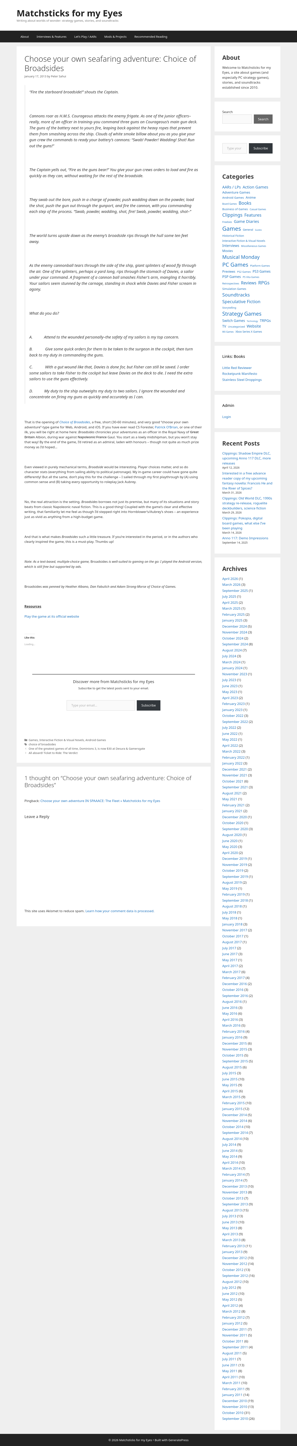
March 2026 (231, 584)
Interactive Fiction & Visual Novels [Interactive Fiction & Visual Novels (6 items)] (243, 241)
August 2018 (232, 906)
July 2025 (229, 596)
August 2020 (232, 834)
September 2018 (235, 900)
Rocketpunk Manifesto (239, 373)
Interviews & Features (52, 36)
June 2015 (230, 1079)
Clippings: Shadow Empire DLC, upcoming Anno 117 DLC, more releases (246, 458)
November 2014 (234, 1120)
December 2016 (234, 984)
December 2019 (234, 858)
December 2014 (234, 1115)
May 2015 (229, 1085)
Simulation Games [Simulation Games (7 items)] (234, 289)
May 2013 (229, 1228)
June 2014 (230, 1150)
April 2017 (230, 966)
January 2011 (232, 1394)
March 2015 (231, 1097)
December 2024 (234, 626)
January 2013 (232, 1252)
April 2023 (230, 698)
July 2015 (229, 1073)
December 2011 (234, 1329)
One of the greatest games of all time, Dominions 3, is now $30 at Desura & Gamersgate (87, 748)
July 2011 (229, 1359)
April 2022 (230, 745)
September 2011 (235, 1347)
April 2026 (230, 578)
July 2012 (229, 1287)
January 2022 (232, 763)
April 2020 (230, 852)
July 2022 (229, 727)
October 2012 (232, 1269)
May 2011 (229, 1371)
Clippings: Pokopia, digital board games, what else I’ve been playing (244, 523)
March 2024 (231, 662)
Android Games (95, 740)
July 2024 (229, 656)
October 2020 (232, 823)
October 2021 (232, 781)
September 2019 (235, 876)
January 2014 (232, 1180)
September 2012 (235, 1275)
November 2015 (234, 1049)
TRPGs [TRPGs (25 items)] (265, 320)
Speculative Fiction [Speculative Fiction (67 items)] (241, 301)
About (25, 36)
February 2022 (233, 757)
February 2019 (233, 894)
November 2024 (234, 632)
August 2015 (232, 1067)
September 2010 (235, 1418)
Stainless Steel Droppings (242, 379)
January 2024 (232, 668)
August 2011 (232, 1353)
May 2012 (229, 1299)
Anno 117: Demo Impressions (245, 538)
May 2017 (229, 960)
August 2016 (232, 1001)
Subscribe (148, 705)
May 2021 (229, 799)
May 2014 (229, 1156)
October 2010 (232, 1412)
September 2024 (235, 644)
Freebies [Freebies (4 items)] (227, 222)
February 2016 (233, 1031)
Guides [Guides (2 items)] (258, 230)
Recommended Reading (150, 36)
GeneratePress (178, 1440)
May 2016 (229, 1013)
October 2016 (232, 989)
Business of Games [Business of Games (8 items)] (235, 209)
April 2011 (230, 1377)
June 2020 (230, 841)
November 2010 (234, 1406)
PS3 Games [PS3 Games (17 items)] (262, 271)
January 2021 (232, 811)
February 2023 (233, 703)
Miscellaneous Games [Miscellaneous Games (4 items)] (253, 246)
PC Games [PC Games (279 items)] (235, 264)
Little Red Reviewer (237, 367)
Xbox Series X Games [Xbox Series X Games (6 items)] (248, 331)
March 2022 (231, 751)
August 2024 (232, 650)
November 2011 (234, 1335)
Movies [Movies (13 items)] (227, 250)
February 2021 (233, 805)
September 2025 (235, 590)
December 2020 (234, 817)
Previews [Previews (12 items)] (228, 271)
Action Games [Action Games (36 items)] (255, 187)
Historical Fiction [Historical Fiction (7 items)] (233, 236)
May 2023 (229, 692)
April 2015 (230, 1091)
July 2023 (229, 680)
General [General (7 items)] (248, 229)
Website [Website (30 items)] (254, 326)
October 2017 (232, 936)
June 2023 (230, 686)
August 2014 (232, 1138)
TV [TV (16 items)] (224, 326)
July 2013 (229, 1216)
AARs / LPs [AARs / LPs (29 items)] (231, 187)
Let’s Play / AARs (85, 36)
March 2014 (231, 1168)
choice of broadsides (42, 744)
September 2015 (235, 1061)
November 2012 (234, 1263)
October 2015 (232, 1055)
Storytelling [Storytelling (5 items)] (229, 307)
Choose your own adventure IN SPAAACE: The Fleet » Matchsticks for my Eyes (100, 800)
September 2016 (235, 995)
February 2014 (233, 1174)
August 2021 (232, 793)
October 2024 (232, 638)
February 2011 (233, 1389)
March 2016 (231, 1025)
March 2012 (231, 1311)
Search (227, 112)
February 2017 (233, 977)
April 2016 (230, 1019)
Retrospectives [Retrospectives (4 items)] (230, 283)
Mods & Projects (115, 36)
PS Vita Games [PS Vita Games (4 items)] (251, 277)
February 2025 (233, 614)
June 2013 (230, 1222)
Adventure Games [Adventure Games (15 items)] (236, 192)
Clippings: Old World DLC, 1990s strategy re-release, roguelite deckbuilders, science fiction (247, 503)
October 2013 (232, 1198)
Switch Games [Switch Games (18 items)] (233, 320)
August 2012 (232, 1281)
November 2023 (234, 674)
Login (226, 416)
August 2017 (232, 942)
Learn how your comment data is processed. (119, 911)
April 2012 (230, 1305)
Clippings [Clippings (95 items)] (232, 215)
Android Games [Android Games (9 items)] (233, 197)
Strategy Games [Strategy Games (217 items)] (242, 313)
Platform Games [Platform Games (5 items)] (260, 265)
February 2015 (233, 1103)
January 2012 (232, 1323)
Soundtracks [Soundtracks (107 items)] (236, 294)
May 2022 (229, 739)
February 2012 (233, 1317)
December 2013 (234, 1186)
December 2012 (234, 1258)
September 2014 (235, 1132)
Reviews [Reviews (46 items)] (248, 283)
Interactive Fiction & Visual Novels (61, 740)
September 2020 (235, 829)
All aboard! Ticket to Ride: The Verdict (53, 753)
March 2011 (231, 1383)
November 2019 (234, 864)
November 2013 (234, 1192)
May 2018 (229, 918)
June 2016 (230, 1007)
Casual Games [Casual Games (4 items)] (258, 209)
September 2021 (235, 787)
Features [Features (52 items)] (252, 215)
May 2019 (229, 888)
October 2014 (232, 1126)
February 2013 (233, 1246)
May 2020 (229, 846)
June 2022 (230, 733)
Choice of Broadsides (74, 422)
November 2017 (234, 930)
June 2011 (230, 1365)
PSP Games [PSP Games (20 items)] (231, 276)
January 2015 (232, 1109)
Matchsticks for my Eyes (69, 13)
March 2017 (231, 972)
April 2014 (230, 1162)
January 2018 (232, 924)
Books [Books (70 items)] (245, 203)
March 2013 (231, 1240)
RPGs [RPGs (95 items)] (263, 283)
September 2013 (235, 1204)
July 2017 (229, 948)
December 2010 (234, 1401)
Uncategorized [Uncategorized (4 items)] (236, 326)
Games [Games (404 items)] (231, 228)
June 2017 (230, 954)
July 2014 (229, 1144)
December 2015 (234, 1043)
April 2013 (230, 1234)
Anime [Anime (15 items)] (251, 197)
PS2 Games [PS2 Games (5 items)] (244, 271)
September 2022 (235, 721)
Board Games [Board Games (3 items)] (229, 203)
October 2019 (232, 870)
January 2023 (232, 709)
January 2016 (232, 1037)
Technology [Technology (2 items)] (252, 321)
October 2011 (232, 1341)
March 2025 (231, 608)
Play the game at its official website (51, 616)
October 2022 (232, 715)
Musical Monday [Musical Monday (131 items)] (241, 257)
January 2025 (232, 620)
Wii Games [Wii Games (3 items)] (228, 331)
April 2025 (230, 602)
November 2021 (234, 775)
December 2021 (234, 769)
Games (33, 740)
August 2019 (232, 882)
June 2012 (230, 1293)
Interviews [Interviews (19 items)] (230, 245)
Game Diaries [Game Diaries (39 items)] (246, 221)
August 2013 (232, 1210)
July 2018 (229, 912)
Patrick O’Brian (166, 427)
